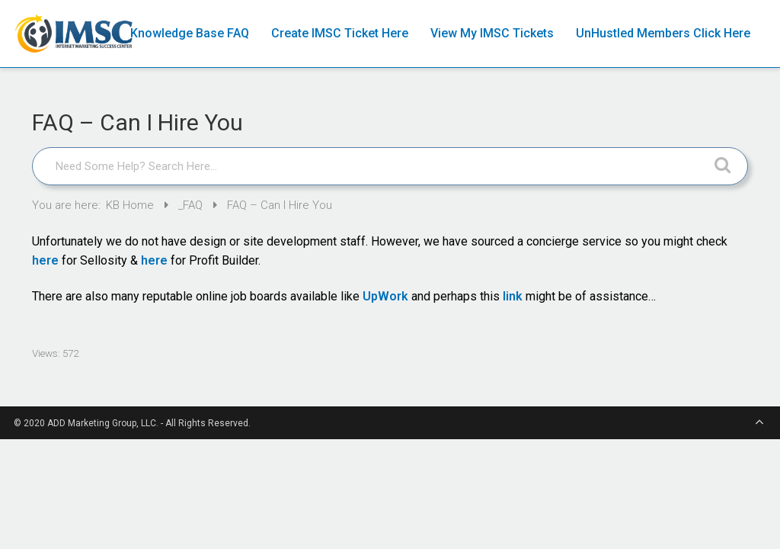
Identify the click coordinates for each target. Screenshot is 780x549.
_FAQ (192, 205)
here (45, 260)
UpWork (385, 296)
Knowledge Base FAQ (189, 33)
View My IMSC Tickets (492, 33)
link (513, 296)
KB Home (131, 205)
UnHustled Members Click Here (663, 33)
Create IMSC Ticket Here (339, 33)
